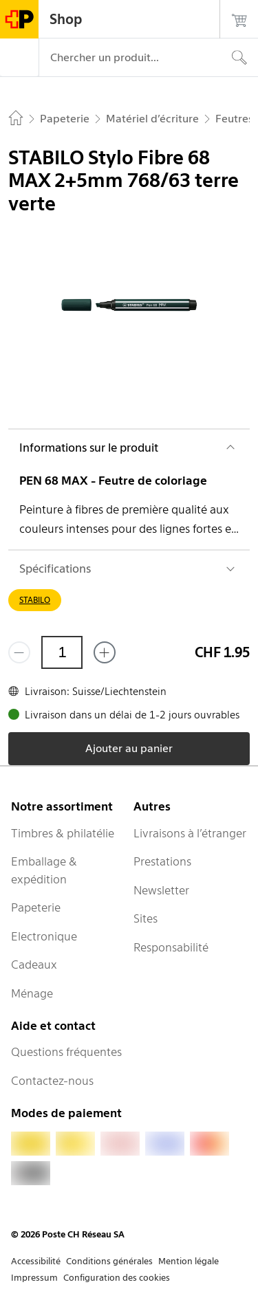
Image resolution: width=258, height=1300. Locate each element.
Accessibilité (36, 1261)
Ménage (32, 993)
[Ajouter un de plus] (105, 652)
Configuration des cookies (116, 1278)
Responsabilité (170, 947)
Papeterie (36, 907)
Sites (145, 918)
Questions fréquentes (66, 1052)
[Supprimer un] (19, 652)
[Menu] (19, 57)
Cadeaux (34, 964)
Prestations (162, 861)
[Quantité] (62, 652)
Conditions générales (109, 1261)
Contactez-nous (52, 1081)
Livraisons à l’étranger (189, 833)
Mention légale (188, 1261)
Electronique (44, 936)
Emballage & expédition (44, 870)
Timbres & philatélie (62, 833)
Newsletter (161, 890)
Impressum (34, 1278)
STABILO (34, 600)
